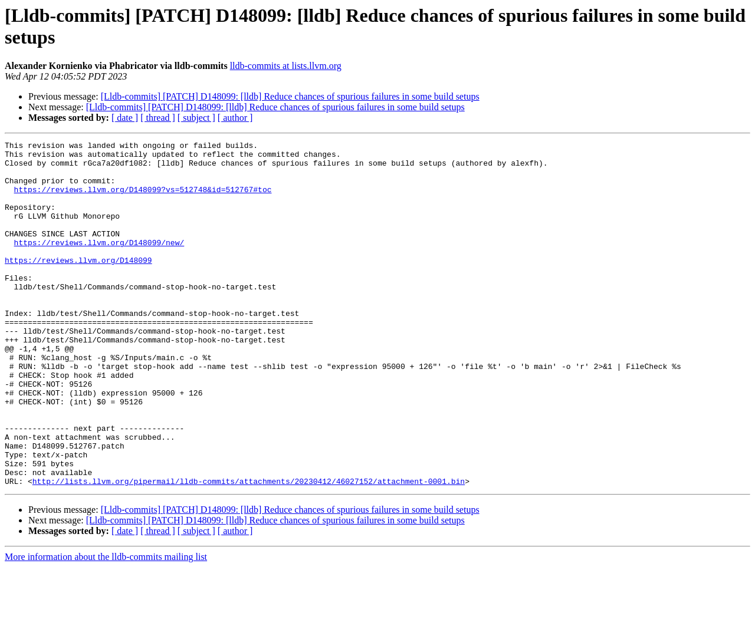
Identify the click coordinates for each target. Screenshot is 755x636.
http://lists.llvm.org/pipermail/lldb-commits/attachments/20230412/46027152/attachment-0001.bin (248, 550)
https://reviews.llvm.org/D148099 (78, 284)
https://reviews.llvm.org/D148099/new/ (99, 263)
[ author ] (235, 118)
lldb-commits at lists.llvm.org (286, 66)
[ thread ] (157, 118)
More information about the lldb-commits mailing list (106, 626)
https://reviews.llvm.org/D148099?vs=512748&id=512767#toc (143, 200)
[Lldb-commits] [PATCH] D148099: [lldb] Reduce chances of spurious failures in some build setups (290, 96)
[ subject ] (196, 118)
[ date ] (124, 118)
